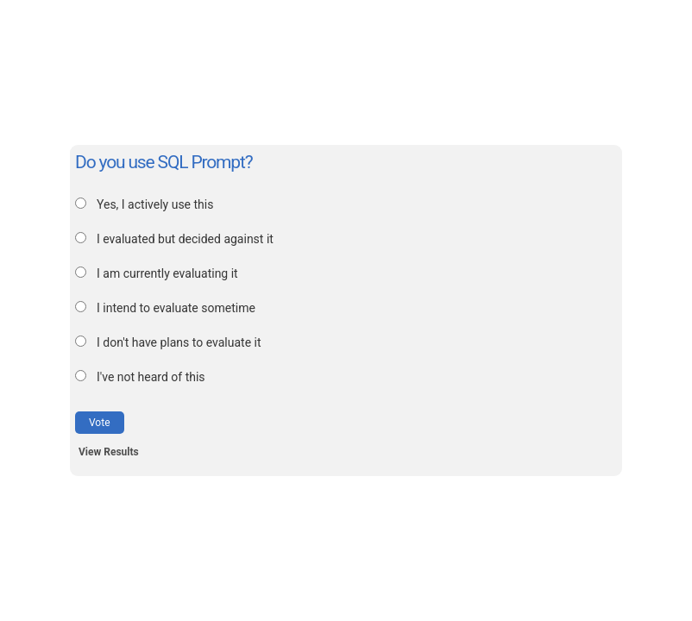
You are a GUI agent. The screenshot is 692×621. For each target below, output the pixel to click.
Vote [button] (99, 423)
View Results (109, 452)
